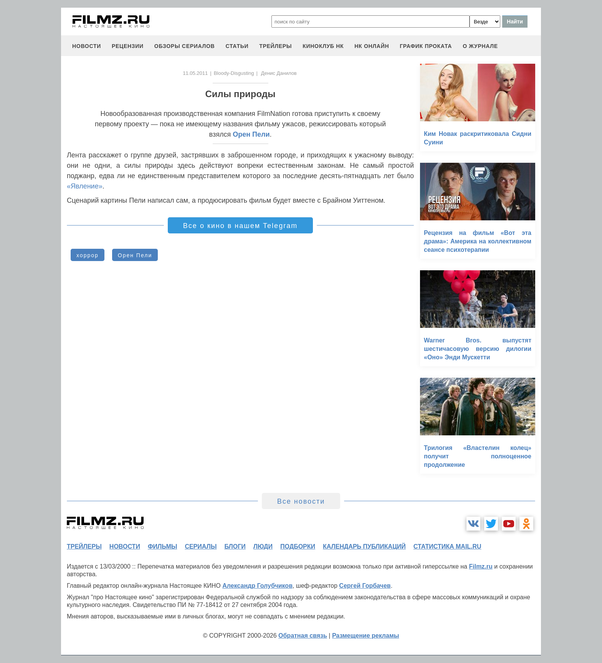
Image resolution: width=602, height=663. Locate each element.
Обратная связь (302, 635)
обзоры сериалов (184, 46)
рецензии (128, 46)
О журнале (480, 46)
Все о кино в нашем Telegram (240, 226)
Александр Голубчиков (257, 585)
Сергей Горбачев (364, 585)
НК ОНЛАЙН (371, 46)
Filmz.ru (480, 566)
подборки (297, 546)
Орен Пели (251, 134)
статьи (236, 46)
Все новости (301, 501)
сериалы (201, 546)
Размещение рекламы (365, 635)
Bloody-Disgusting (234, 73)
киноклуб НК (323, 46)
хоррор (87, 255)
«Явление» (85, 186)
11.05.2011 (195, 73)
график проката (426, 46)
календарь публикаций (364, 546)
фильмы (162, 546)
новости (86, 46)
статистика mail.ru (447, 546)
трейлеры (275, 46)
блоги (234, 546)
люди (263, 546)
